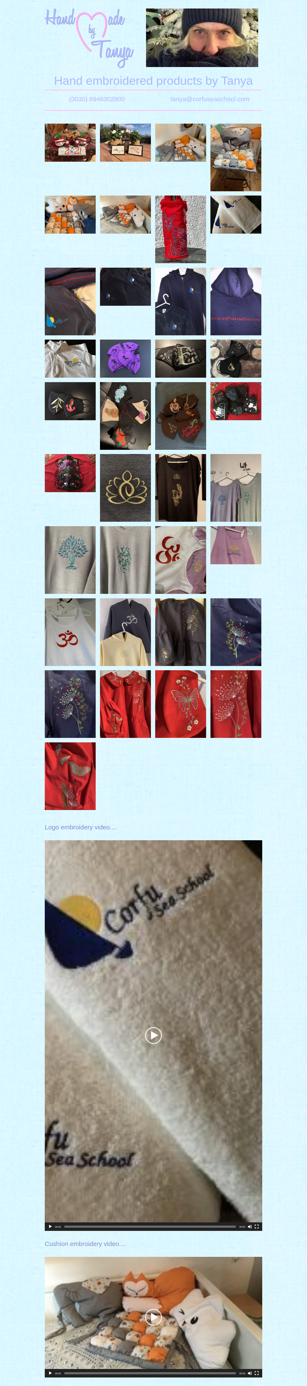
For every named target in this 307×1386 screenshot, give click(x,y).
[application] (153, 1035)
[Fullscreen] (257, 1227)
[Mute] (250, 1227)
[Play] (50, 1227)
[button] (153, 1035)
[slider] (150, 1227)
